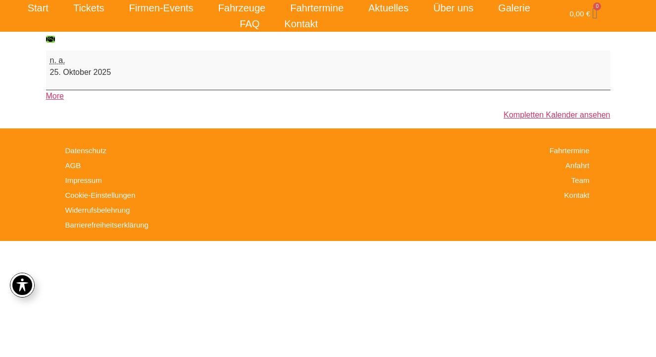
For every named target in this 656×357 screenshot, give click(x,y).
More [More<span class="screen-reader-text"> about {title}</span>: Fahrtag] (55, 96)
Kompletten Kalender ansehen (557, 115)
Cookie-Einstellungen (100, 195)
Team (580, 180)
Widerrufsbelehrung (97, 210)
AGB (73, 165)
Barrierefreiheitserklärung (107, 225)
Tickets (88, 7)
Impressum (83, 180)
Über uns (453, 7)
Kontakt (301, 23)
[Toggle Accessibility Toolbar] (22, 285)
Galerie (514, 7)
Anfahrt (577, 165)
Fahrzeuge (242, 7)
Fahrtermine (317, 7)
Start (38, 7)
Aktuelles (388, 7)
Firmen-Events (161, 7)
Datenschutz (85, 150)
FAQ (249, 23)
